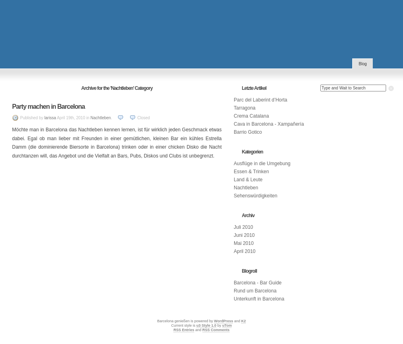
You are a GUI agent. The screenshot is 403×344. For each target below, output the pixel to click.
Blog (363, 64)
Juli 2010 (243, 227)
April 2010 (245, 251)
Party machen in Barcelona (48, 106)
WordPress (223, 321)
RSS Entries (183, 330)
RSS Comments (216, 330)
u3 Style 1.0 (206, 325)
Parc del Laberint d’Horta (260, 100)
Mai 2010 (243, 243)
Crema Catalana (251, 116)
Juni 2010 (244, 235)
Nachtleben (101, 118)
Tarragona (245, 108)
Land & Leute (248, 179)
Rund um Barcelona (255, 291)
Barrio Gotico (248, 132)
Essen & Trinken (251, 171)
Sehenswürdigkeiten (255, 196)
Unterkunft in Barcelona (259, 299)
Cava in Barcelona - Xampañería (269, 124)
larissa (50, 118)
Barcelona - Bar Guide (258, 283)
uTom (227, 325)
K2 (243, 321)
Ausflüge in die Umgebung (262, 163)
